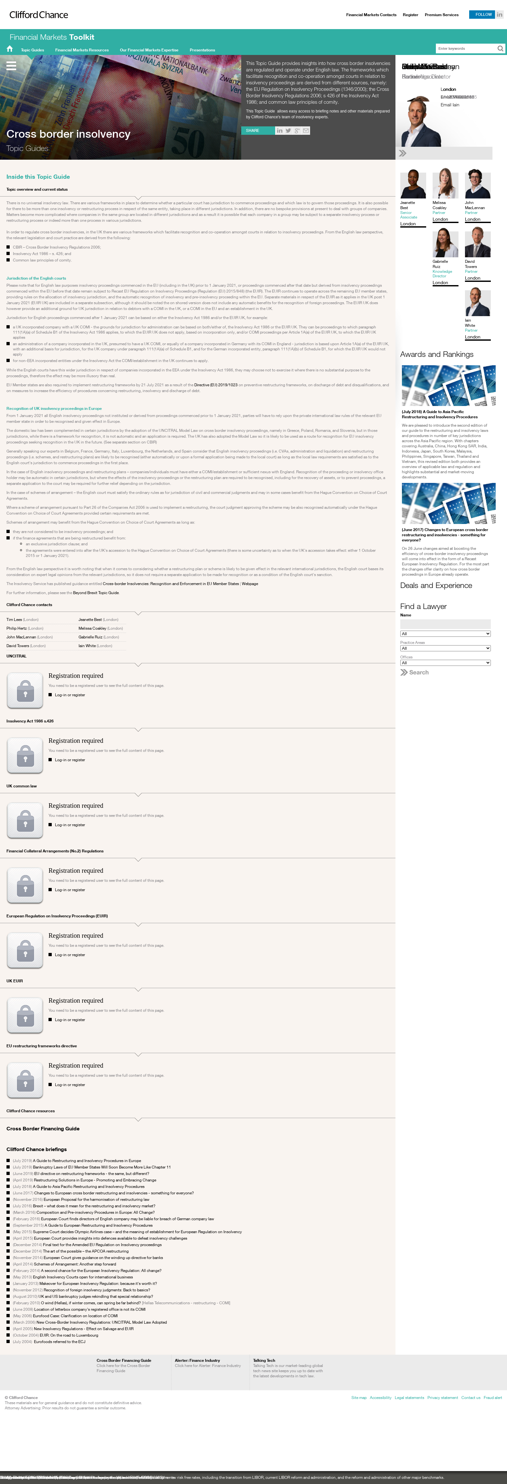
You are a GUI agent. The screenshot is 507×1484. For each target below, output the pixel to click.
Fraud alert (493, 1397)
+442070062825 (457, 97)
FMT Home (9, 50)
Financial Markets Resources (82, 50)
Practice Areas (412, 642)
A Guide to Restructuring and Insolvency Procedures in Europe (87, 1160)
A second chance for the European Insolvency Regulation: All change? (101, 1270)
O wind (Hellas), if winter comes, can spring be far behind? (90, 1302)
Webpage (250, 583)
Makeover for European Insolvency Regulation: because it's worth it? (98, 1283)
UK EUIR (14, 980)
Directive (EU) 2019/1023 (216, 384)
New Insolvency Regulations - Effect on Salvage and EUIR (84, 1328)
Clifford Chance (36, 28)
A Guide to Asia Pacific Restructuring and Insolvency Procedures (89, 1186)
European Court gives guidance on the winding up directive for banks (103, 1257)
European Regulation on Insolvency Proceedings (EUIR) (57, 915)
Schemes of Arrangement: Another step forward (75, 1264)
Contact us (470, 1397)
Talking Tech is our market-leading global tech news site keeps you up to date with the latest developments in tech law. (288, 1368)
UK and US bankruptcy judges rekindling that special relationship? (95, 1296)
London (448, 89)
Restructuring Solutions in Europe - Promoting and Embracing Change (95, 1180)
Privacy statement (442, 1397)
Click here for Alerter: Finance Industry (208, 1363)
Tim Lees (14, 619)
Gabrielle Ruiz (90, 637)
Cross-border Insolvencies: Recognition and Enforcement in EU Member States (171, 583)
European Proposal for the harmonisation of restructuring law (96, 1199)
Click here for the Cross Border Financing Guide (124, 1365)
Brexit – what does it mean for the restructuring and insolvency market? (94, 1205)
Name (405, 615)
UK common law (21, 786)
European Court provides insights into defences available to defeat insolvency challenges (110, 1238)
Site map (359, 1397)
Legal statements (409, 1397)
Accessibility (381, 1397)
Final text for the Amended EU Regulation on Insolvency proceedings (102, 1244)
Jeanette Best (90, 619)
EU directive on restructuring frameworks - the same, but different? (91, 1173)
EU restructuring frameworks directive (41, 1045)
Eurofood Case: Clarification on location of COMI (75, 1315)
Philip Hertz (16, 628)
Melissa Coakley (92, 628)
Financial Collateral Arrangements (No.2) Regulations (54, 851)
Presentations (202, 50)
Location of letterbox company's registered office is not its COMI (90, 1309)
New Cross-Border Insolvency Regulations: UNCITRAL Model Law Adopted (102, 1322)
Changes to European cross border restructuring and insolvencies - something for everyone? (114, 1192)
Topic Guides (32, 50)
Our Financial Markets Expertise (149, 50)
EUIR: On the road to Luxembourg (69, 1335)
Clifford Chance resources (30, 1110)
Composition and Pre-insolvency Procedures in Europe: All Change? (96, 1212)
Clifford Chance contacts (29, 604)
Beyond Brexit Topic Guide (96, 592)
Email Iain (450, 104)
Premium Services (441, 14)
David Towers (17, 645)
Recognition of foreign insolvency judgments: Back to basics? (97, 1289)
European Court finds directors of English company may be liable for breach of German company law (127, 1218)
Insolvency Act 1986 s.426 (30, 721)
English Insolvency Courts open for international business (83, 1277)
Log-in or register (70, 694)
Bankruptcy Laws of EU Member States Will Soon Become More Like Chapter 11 (102, 1167)
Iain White (87, 645)
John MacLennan (21, 637)
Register (410, 14)
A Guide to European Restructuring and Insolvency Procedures (99, 1225)
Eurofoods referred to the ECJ (59, 1341)
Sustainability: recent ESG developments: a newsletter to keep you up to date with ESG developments (87, 1477)
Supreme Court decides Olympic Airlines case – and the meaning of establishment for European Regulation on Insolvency (137, 1231)
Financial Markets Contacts (371, 14)
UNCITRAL (16, 656)
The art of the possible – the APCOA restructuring (86, 1251)
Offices (406, 657)
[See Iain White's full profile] (445, 153)
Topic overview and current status (37, 189)
